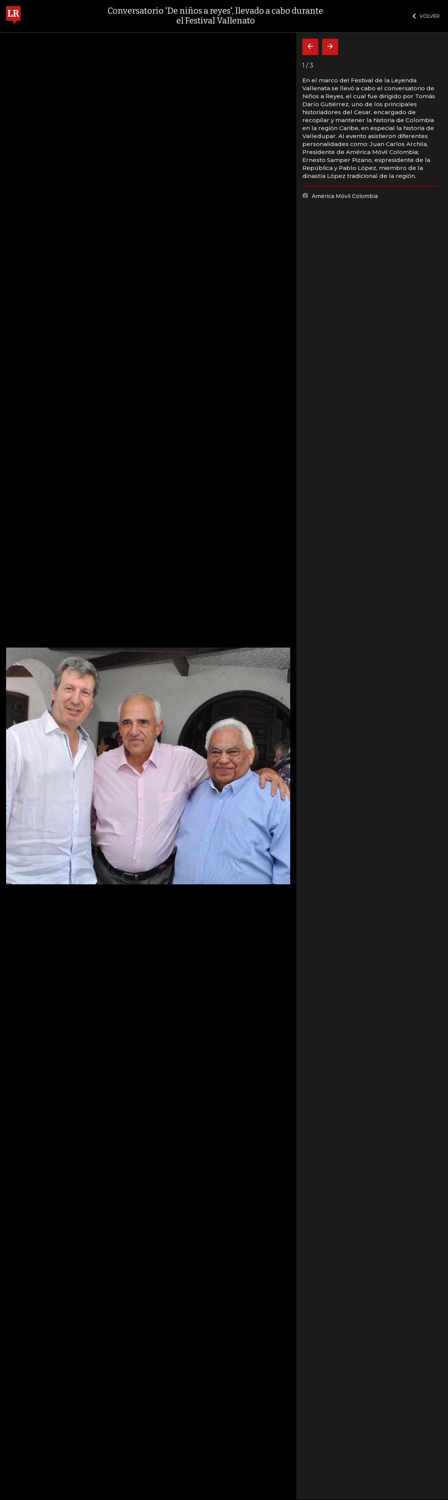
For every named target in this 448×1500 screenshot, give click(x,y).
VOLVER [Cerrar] (426, 16)
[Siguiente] (330, 47)
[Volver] (310, 47)
